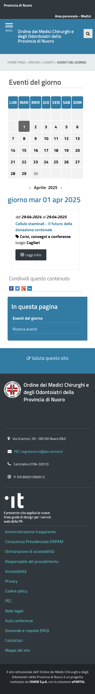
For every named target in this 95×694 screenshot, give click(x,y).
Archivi (34, 62)
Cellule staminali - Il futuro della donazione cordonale (43, 227)
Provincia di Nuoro (18, 5)
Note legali (14, 611)
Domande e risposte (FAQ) (27, 630)
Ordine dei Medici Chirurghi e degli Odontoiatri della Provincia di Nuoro (46, 36)
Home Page (16, 62)
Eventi (49, 62)
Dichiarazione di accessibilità (29, 551)
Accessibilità (15, 571)
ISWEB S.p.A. (38, 681)
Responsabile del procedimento (31, 561)
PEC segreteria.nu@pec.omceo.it (38, 451)
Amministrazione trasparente (30, 532)
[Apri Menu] (9, 25)
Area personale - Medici (73, 16)
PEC (8, 601)
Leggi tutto (33, 254)
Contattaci (14, 640)
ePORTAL (78, 681)
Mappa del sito (17, 650)
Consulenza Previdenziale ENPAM (34, 541)
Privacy (11, 581)
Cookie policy (16, 591)
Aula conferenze (19, 621)
